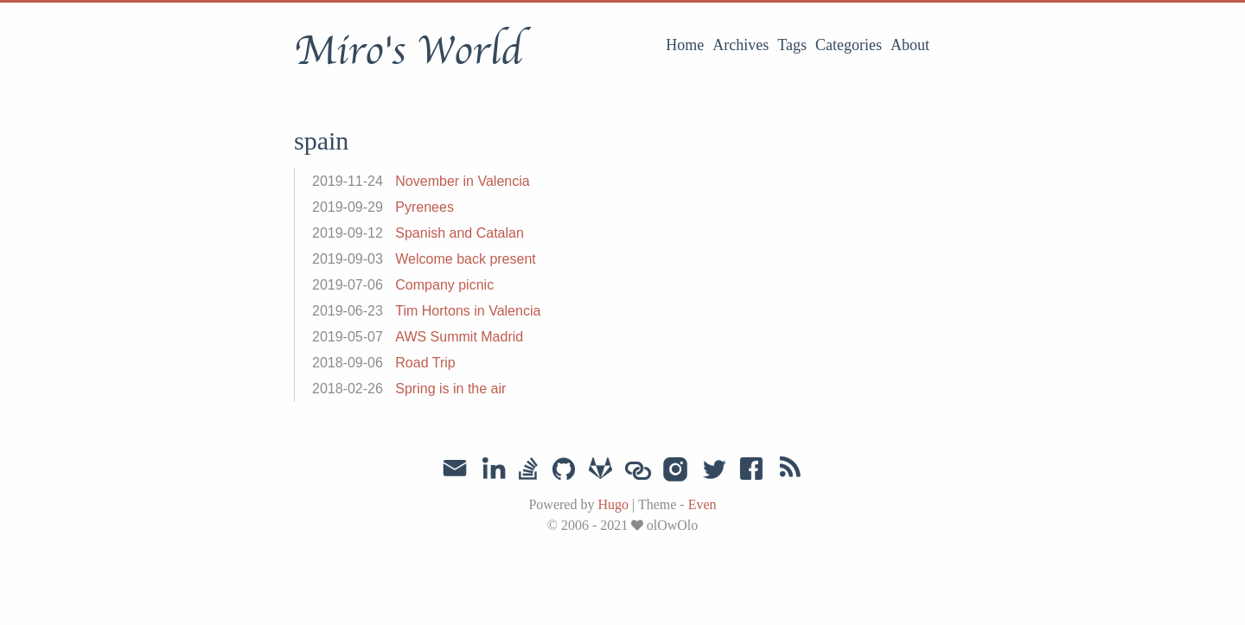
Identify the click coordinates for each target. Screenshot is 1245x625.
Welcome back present (465, 259)
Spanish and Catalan (459, 233)
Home (685, 45)
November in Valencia (462, 181)
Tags (792, 45)
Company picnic (444, 284)
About (910, 45)
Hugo (613, 504)
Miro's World (408, 51)
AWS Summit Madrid (459, 336)
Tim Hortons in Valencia (467, 310)
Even (702, 504)
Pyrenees (424, 207)
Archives (740, 45)
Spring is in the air (450, 388)
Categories (848, 45)
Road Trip (425, 362)
